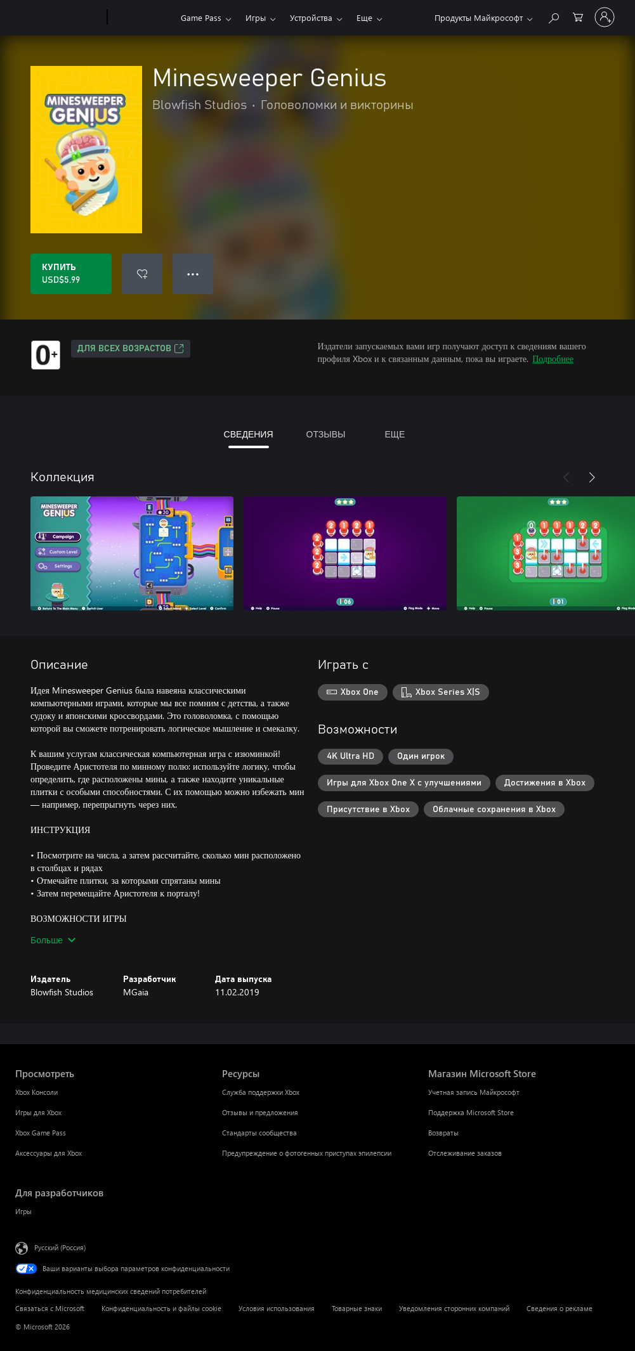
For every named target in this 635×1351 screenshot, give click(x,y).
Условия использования (277, 1308)
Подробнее (552, 358)
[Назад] (566, 477)
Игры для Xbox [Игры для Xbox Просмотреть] (38, 1112)
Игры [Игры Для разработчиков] (23, 1211)
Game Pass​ (201, 17)
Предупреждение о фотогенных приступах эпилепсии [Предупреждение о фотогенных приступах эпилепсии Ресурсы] (306, 1153)
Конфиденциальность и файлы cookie (161, 1308)
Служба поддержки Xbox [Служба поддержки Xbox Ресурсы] (260, 1092)
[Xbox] (142, 18)
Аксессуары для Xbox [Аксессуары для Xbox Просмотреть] (48, 1153)
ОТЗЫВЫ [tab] (326, 434)
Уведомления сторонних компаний (454, 1308)
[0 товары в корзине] (578, 16)
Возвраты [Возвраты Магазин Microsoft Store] (443, 1132)
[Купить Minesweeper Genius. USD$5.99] (71, 274)
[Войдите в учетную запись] (604, 17)
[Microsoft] (58, 18)
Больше (52, 940)
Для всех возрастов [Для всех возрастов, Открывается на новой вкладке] (130, 349)
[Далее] (592, 477)
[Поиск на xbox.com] (553, 16)
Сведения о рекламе (559, 1308)
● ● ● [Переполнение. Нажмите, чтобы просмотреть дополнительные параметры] (193, 273)
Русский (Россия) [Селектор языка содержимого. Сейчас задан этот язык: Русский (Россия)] (60, 1247)
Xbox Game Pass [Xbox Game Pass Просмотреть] (40, 1132)
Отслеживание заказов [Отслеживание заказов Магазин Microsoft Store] (465, 1153)
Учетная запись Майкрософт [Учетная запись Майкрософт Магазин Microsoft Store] (474, 1092)
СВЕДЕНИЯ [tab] (248, 434)
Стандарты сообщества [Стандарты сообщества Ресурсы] (259, 1132)
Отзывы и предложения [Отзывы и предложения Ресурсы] (260, 1112)
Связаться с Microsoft (49, 1308)
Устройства (311, 17)
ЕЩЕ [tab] (394, 434)
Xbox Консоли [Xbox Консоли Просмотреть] (36, 1092)
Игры (255, 17)
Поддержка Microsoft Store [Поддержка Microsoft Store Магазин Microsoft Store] (471, 1112)
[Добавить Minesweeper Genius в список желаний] (142, 274)
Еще (364, 17)
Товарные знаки (357, 1308)
